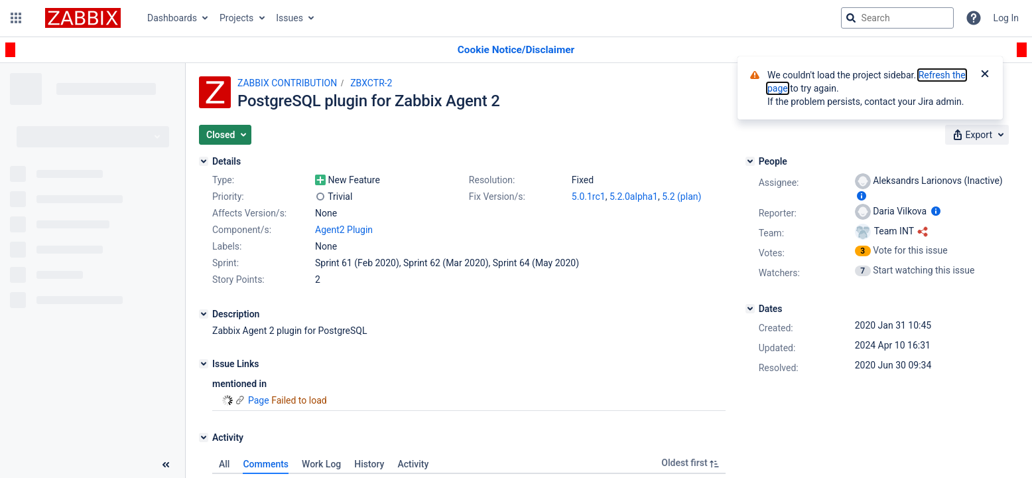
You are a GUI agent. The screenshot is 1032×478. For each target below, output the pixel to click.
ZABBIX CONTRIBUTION (287, 83)
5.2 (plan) (681, 196)
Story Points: (238, 279)
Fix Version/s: (497, 196)
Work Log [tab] (321, 464)
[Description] (203, 314)
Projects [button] (236, 18)
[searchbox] (897, 18)
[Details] (203, 161)
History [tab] (369, 464)
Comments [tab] (266, 464)
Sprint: (225, 263)
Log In (1006, 18)
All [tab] (224, 464)
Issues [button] (289, 18)
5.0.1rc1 (589, 196)
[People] (750, 161)
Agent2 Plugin (344, 229)
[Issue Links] (203, 363)
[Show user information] (861, 196)
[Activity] (203, 437)
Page (258, 400)
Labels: (226, 246)
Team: (771, 233)
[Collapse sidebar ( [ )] (165, 465)
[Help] (973, 18)
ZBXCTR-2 (371, 83)
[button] (16, 18)
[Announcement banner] (516, 50)
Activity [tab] (412, 464)
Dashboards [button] (172, 18)
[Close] (985, 75)
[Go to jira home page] (82, 18)
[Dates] (750, 308)
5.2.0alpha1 (634, 196)
